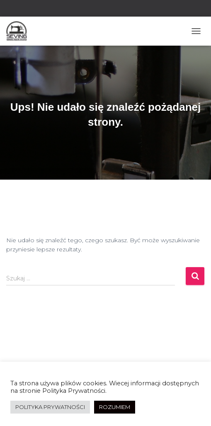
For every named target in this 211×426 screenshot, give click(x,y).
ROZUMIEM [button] (114, 407)
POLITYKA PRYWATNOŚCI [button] (50, 407)
